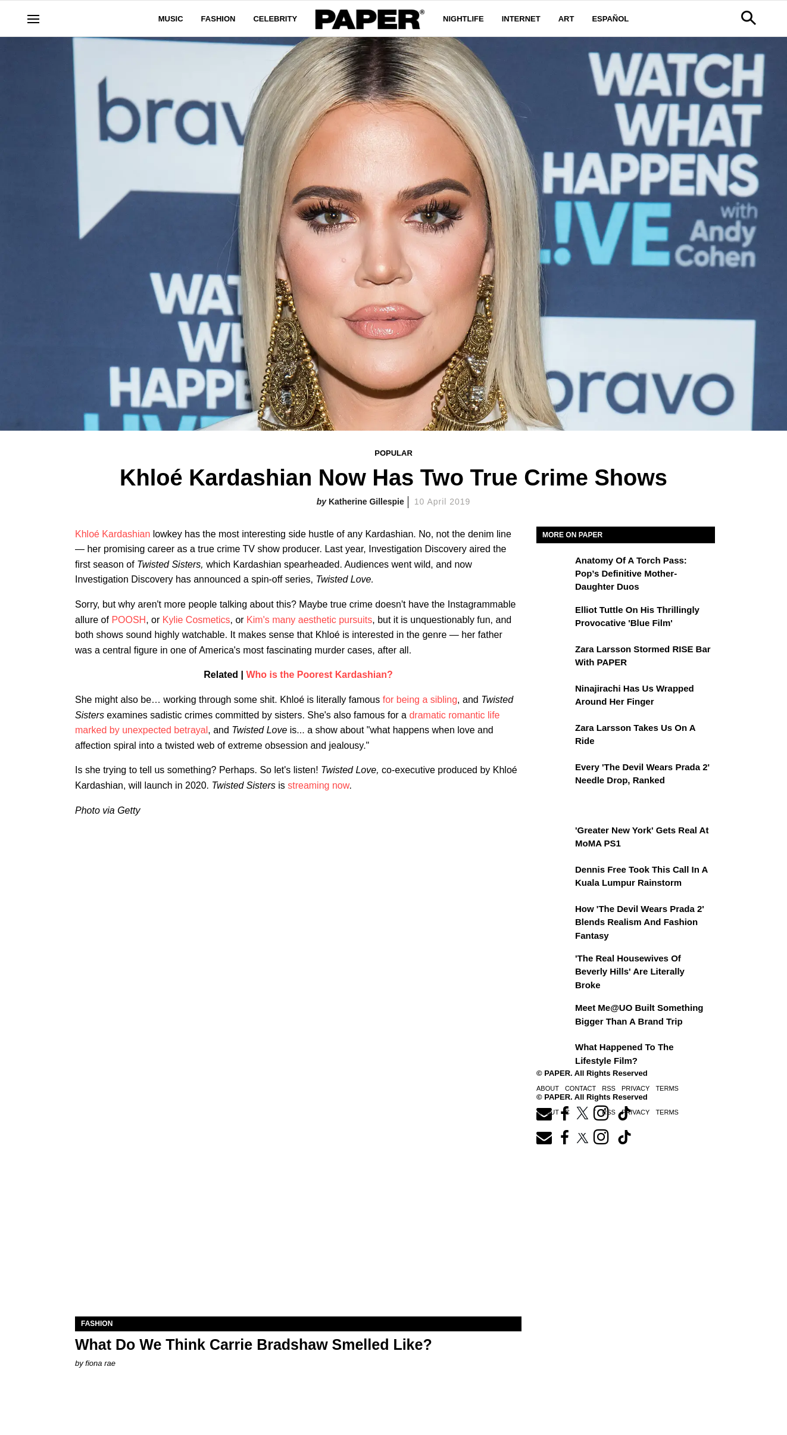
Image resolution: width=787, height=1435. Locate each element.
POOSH (128, 620)
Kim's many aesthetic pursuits (309, 620)
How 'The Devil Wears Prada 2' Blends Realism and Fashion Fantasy (639, 922)
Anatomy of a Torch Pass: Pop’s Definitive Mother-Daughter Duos (631, 573)
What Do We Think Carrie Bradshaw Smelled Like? (253, 1344)
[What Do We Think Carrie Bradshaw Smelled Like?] (298, 1204)
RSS (609, 1088)
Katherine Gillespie (366, 501)
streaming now (318, 785)
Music (170, 18)
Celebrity (275, 18)
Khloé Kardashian (112, 534)
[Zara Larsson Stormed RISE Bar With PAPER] (554, 658)
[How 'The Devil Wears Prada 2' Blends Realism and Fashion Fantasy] (554, 917)
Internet (521, 18)
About (547, 1088)
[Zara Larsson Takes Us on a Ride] (554, 736)
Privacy (635, 1088)
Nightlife (463, 18)
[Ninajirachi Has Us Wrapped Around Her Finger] (554, 697)
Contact (580, 1088)
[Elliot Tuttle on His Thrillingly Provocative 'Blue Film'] (554, 618)
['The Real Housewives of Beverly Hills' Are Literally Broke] (554, 967)
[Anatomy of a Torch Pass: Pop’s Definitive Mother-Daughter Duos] (554, 569)
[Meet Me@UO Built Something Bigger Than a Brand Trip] (554, 1016)
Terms (667, 1088)
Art (566, 18)
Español (610, 18)
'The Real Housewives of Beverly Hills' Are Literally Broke (630, 971)
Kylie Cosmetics (196, 620)
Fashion (218, 18)
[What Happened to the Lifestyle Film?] (554, 1055)
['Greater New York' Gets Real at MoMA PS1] (554, 839)
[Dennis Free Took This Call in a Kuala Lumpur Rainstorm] (554, 878)
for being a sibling (420, 700)
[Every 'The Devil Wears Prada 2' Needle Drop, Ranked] (554, 775)
